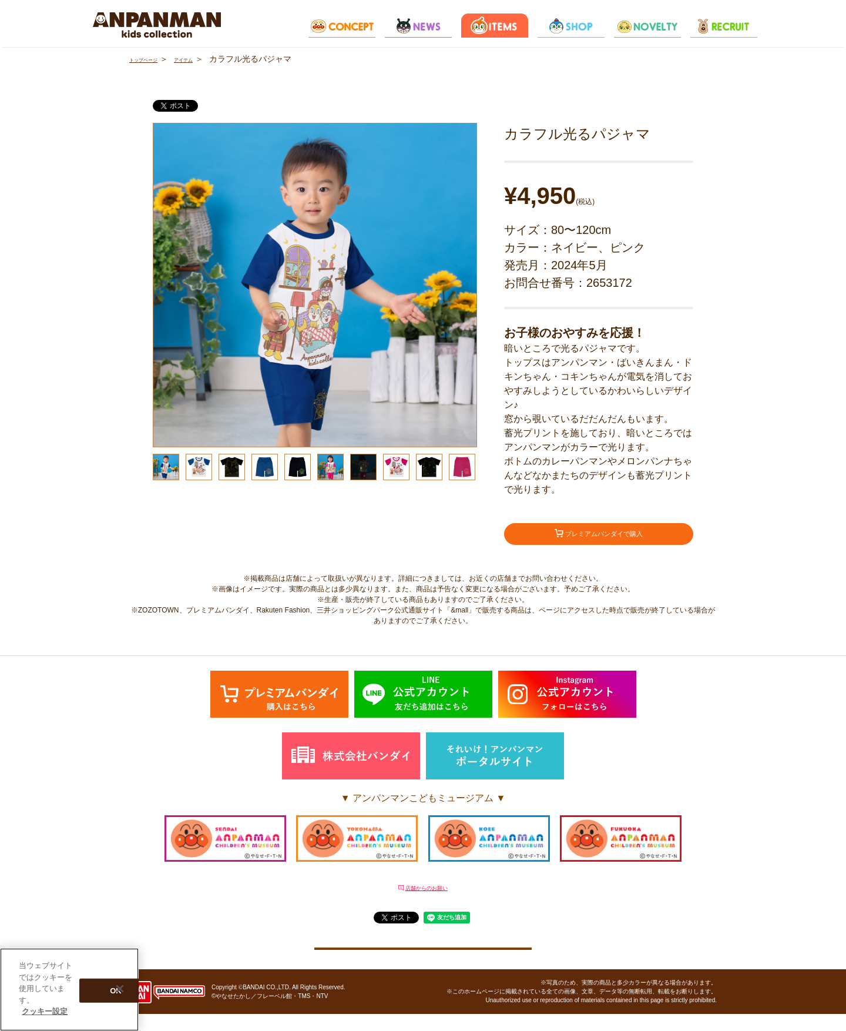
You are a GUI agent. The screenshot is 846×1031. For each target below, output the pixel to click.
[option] (314, 285)
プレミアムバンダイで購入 (598, 536)
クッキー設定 (423, 957)
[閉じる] (120, 989)
